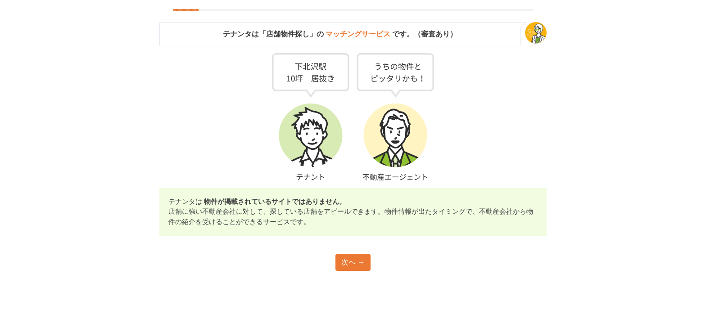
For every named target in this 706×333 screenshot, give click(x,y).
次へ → (353, 262)
